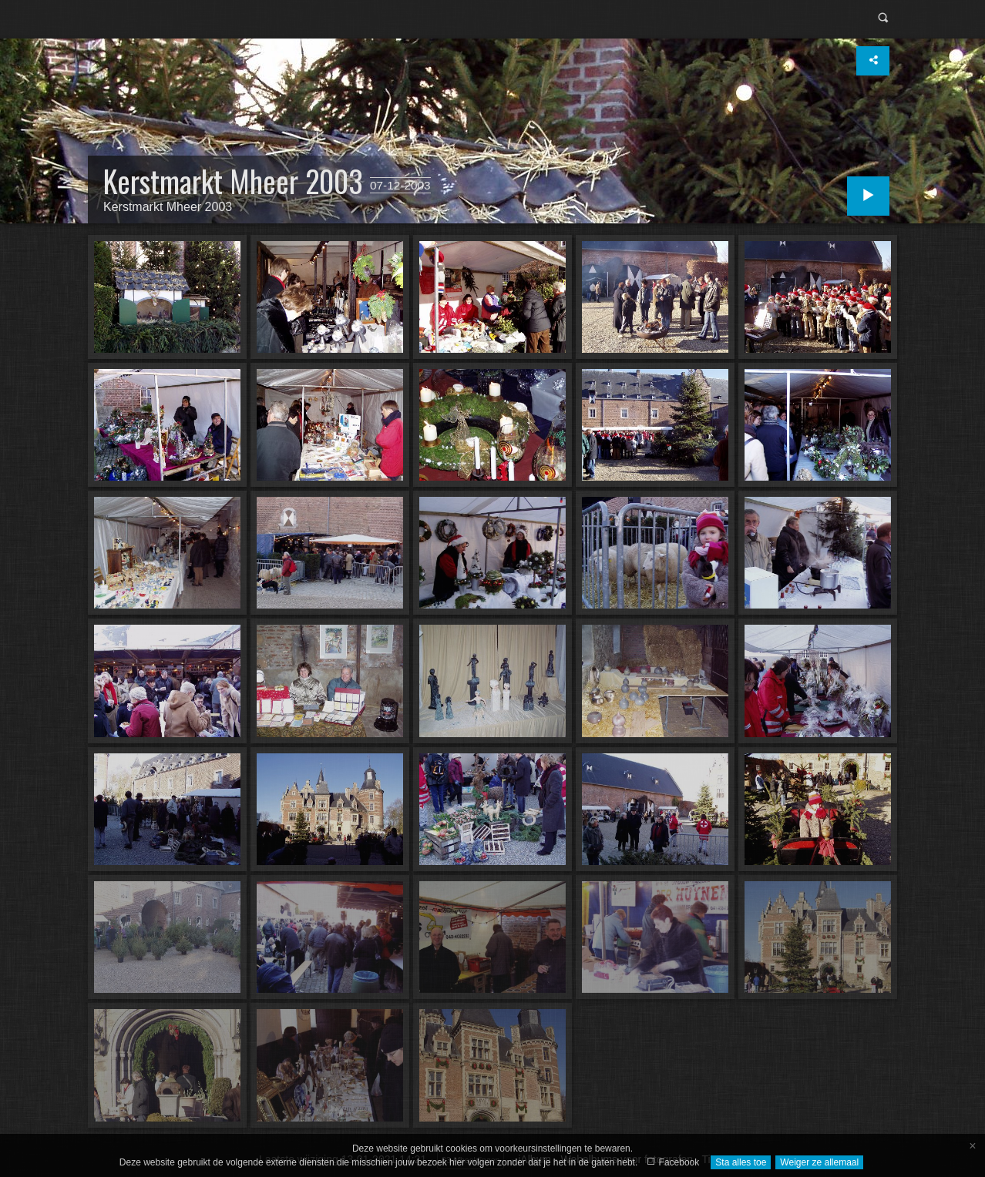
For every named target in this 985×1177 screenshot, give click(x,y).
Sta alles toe (740, 1162)
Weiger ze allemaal (819, 1162)
